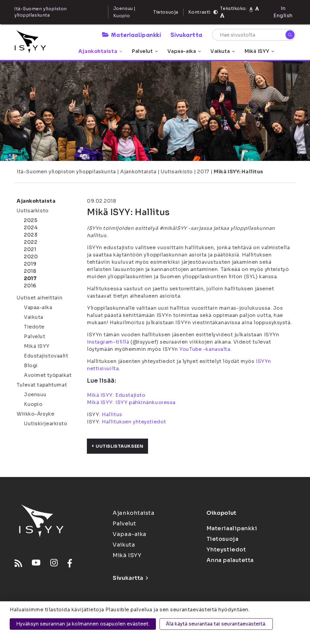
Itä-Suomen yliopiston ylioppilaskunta (66, 171)
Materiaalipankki (131, 34)
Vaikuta (222, 51)
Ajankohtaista (100, 51)
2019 (30, 264)
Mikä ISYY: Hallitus (238, 171)
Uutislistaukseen (117, 446)
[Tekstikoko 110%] (257, 8)
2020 (31, 256)
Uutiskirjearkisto (46, 423)
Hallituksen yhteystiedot (134, 422)
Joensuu (35, 394)
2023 (30, 235)
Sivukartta (186, 34)
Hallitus (112, 414)
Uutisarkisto (177, 171)
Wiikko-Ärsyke (35, 414)
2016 (30, 286)
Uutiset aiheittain (39, 298)
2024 (31, 227)
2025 (30, 220)
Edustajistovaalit (46, 356)
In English (283, 12)
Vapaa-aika (184, 51)
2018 (30, 271)
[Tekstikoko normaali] (251, 8)
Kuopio (33, 404)
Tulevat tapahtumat (42, 385)
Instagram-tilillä (108, 342)
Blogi (31, 365)
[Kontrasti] (215, 12)
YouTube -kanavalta (204, 349)
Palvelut (144, 51)
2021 (30, 249)
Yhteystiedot (226, 549)
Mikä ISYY (259, 51)
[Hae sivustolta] (254, 35)
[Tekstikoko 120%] (222, 15)
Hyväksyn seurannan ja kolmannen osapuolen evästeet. (83, 624)
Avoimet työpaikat (48, 375)
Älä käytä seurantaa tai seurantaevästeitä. (216, 624)
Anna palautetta (230, 560)
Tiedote (34, 327)
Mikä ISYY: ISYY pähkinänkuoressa (132, 402)
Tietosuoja (165, 12)
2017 (203, 171)
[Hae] (290, 34)
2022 (30, 242)
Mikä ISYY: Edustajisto (116, 395)
